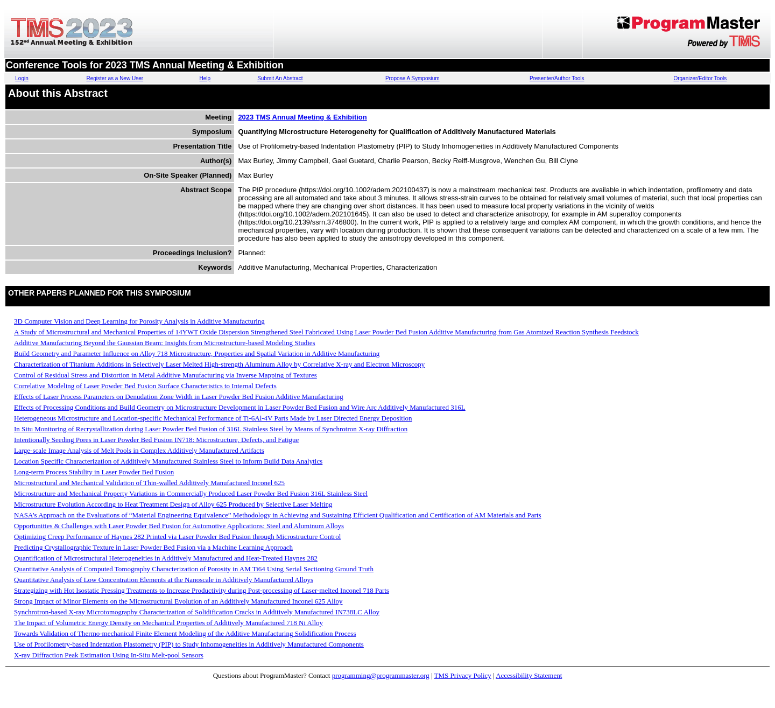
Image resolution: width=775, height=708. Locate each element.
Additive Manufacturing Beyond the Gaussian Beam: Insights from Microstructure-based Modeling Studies (164, 343)
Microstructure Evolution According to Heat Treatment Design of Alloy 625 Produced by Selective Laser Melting (173, 504)
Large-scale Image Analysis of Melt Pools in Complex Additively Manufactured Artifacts (139, 450)
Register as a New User (114, 78)
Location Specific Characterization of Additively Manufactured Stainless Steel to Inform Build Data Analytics (168, 461)
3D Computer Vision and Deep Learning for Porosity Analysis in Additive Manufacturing (139, 321)
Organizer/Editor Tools (700, 78)
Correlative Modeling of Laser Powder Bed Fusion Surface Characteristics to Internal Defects (145, 386)
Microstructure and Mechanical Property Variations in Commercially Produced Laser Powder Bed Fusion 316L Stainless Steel (191, 493)
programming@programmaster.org (380, 675)
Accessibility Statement (529, 675)
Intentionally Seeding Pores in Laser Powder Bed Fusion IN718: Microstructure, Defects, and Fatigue (156, 440)
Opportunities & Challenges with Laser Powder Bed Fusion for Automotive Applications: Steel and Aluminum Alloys (179, 526)
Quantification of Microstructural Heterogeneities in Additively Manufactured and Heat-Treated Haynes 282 (166, 558)
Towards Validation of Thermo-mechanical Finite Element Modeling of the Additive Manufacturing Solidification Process (185, 633)
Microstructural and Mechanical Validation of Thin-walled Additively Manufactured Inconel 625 (149, 483)
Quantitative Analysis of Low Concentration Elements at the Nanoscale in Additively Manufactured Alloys (163, 580)
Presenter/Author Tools (557, 78)
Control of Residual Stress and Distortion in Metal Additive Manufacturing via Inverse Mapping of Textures (165, 375)
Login (21, 78)
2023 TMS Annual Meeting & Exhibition (302, 117)
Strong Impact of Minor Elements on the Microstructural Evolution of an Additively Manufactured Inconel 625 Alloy (178, 601)
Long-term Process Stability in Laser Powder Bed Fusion (94, 472)
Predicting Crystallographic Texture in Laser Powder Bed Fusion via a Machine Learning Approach (153, 547)
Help (205, 78)
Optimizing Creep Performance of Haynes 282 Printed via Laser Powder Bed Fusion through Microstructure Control (177, 536)
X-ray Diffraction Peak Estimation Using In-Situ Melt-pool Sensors (108, 655)
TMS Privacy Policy (462, 675)
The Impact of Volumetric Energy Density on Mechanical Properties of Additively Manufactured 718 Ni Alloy (168, 623)
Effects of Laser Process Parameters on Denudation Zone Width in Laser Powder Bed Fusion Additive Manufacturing (178, 396)
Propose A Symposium (412, 78)
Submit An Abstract (280, 78)
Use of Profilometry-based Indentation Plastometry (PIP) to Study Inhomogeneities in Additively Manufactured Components (189, 644)
